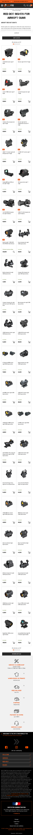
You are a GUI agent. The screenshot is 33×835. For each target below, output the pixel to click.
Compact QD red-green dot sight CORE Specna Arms (23, 273)
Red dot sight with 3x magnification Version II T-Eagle (23, 123)
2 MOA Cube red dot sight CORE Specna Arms (23, 453)
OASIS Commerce (19, 833)
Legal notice (16, 821)
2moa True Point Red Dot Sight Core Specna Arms (23, 483)
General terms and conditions (16, 826)
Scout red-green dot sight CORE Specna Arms (23, 243)
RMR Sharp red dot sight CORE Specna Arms (23, 513)
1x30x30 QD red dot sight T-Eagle (8, 62)
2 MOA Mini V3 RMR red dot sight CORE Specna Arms (8, 423)
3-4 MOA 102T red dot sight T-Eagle (24, 152)
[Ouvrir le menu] (2, 5)
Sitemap (16, 819)
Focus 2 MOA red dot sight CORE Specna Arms (23, 604)
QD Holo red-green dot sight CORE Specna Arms (8, 573)
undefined (16, 33)
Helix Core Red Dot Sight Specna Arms (8, 543)
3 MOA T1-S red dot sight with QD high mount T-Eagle (9, 152)
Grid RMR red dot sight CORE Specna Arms (8, 393)
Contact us (16, 813)
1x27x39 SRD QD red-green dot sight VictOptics (8, 213)
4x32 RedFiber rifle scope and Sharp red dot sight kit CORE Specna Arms (9, 454)
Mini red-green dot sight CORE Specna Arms (24, 303)
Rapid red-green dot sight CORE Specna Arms (23, 363)
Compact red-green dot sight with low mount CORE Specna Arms (9, 304)
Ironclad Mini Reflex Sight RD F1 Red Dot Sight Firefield (24, 634)
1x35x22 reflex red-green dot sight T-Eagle (9, 122)
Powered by (13, 833)
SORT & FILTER (16, 38)
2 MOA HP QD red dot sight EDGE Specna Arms (23, 333)
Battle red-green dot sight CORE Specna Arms (8, 273)
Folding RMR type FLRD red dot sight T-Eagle (8, 183)
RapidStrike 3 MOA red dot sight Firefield (8, 634)
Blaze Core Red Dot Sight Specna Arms (23, 543)
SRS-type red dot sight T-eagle (23, 183)
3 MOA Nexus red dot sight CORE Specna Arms (8, 604)
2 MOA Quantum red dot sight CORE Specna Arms (9, 333)
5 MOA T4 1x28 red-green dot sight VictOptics (24, 213)
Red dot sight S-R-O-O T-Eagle (24, 61)
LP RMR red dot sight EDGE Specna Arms (23, 423)
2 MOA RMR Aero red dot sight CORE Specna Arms (8, 513)
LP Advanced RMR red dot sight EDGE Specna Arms (8, 363)
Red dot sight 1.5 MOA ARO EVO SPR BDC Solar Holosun (8, 243)
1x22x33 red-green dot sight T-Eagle (24, 92)
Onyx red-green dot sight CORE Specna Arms (23, 573)
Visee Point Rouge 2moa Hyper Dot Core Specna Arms (9, 483)
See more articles (16, 654)
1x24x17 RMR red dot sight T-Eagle (9, 92)
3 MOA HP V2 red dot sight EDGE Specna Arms (23, 393)
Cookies (16, 823)
